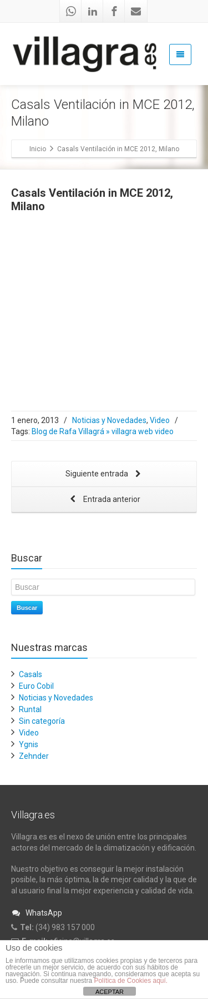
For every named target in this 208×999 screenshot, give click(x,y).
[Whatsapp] (71, 11)
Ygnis (28, 744)
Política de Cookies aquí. (131, 981)
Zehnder (34, 756)
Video (160, 420)
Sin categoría (42, 721)
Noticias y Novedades (109, 420)
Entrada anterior (104, 500)
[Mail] (136, 11)
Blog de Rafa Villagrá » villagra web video (103, 431)
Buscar (27, 607)
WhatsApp (36, 912)
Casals (30, 674)
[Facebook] (114, 11)
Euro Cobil (36, 686)
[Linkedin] (93, 11)
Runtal (30, 709)
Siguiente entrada (104, 474)
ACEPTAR (109, 991)
